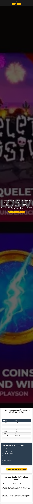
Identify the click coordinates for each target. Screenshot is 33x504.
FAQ (3, 462)
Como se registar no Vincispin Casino (8, 451)
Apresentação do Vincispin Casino (8, 448)
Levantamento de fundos (6, 460)
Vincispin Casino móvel (6, 455)
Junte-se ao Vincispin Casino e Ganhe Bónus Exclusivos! (16, 469)
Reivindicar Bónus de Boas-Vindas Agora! (16, 211)
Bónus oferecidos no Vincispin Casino (8, 453)
